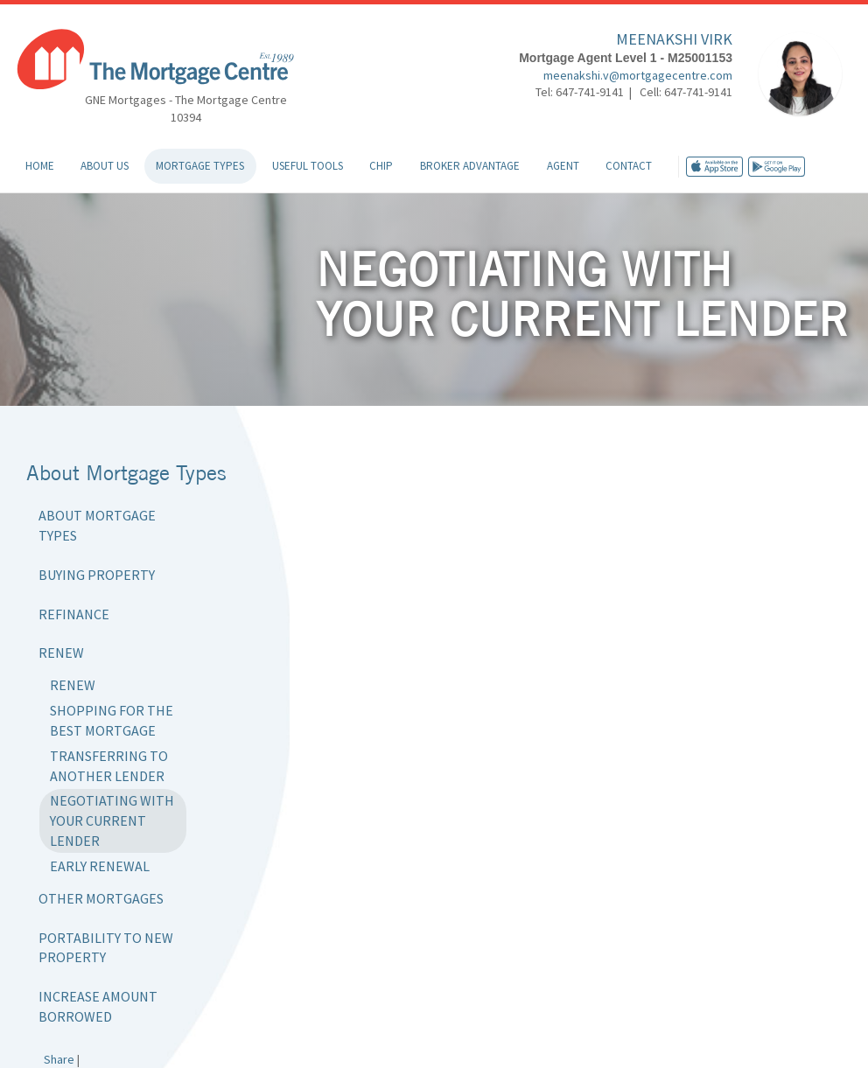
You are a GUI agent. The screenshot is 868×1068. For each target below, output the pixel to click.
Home (39, 165)
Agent (563, 165)
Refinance (73, 614)
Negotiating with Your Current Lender (112, 820)
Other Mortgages (101, 898)
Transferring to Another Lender (109, 766)
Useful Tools (307, 165)
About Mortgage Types (97, 525)
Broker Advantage (470, 165)
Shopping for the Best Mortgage (111, 720)
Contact (629, 165)
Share (59, 1059)
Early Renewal (100, 866)
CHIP (381, 165)
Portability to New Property (105, 948)
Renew (61, 652)
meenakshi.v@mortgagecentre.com (637, 75)
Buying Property (96, 574)
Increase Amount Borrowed (98, 1006)
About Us (104, 165)
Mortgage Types (200, 165)
